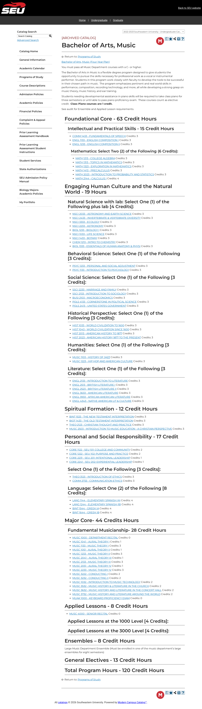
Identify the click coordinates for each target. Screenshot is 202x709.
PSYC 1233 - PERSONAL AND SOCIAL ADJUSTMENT (103, 265)
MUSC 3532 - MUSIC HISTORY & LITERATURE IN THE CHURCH (110, 586)
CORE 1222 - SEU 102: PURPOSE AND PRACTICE (98, 453)
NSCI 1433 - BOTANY (84, 238)
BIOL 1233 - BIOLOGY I (85, 230)
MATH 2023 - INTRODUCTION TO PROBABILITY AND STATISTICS (115, 174)
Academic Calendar (32, 68)
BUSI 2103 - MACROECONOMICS (92, 297)
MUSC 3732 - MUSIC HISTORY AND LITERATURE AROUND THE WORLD (116, 594)
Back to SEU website (189, 8)
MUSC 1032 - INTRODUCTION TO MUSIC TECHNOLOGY (106, 582)
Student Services (30, 160)
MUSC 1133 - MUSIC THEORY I (90, 545)
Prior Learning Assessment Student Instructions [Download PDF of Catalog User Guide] (32, 148)
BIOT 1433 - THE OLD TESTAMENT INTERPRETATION (101, 420)
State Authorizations (32, 169)
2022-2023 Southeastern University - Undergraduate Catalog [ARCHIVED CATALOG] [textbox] (154, 31)
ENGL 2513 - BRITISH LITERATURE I (93, 384)
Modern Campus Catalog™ (132, 702)
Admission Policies (31, 94)
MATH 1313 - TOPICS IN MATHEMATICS (99, 162)
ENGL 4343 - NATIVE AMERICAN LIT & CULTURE (101, 401)
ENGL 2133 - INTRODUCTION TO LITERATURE (100, 380)
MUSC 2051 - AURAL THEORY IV (91, 565)
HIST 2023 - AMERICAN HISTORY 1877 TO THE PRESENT (106, 337)
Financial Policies (30, 111)
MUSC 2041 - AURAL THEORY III (92, 557)
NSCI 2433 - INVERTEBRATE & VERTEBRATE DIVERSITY (106, 217)
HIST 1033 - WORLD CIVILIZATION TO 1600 (98, 325)
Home (82, 20)
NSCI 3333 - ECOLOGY (85, 221)
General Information (32, 59)
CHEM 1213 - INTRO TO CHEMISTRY (94, 242)
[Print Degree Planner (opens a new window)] (166, 39)
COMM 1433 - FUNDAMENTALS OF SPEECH (99, 136)
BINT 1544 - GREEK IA (85, 508)
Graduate (118, 20)
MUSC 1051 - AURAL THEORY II (91, 549)
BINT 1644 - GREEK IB (85, 512)
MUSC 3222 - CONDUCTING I (90, 574)
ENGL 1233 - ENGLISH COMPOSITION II (96, 144)
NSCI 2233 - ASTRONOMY (87, 226)
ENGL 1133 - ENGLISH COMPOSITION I (95, 140)
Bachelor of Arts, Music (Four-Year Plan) (86, 61)
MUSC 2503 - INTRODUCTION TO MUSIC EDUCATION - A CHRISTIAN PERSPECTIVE (120, 428)
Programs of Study (31, 77)
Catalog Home (28, 51)
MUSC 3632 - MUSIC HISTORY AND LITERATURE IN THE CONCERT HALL (116, 590)
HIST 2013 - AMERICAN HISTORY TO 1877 (97, 333)
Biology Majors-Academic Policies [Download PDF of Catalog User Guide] (31, 192)
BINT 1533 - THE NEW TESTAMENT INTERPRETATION (101, 416)
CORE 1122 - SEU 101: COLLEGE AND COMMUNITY (99, 449)
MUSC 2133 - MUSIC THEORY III (91, 561)
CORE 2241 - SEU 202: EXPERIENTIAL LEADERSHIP (100, 461)
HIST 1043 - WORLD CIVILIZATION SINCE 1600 (100, 329)
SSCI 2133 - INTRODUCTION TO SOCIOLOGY (99, 293)
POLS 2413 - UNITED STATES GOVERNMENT (99, 305)
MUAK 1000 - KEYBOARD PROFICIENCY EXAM (101, 598)
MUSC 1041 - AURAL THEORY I (91, 541)
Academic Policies (31, 102)
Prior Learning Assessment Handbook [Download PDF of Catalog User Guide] (34, 134)
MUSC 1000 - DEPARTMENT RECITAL (95, 537)
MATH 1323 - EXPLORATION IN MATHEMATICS (103, 166)
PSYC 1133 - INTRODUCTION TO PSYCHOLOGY (100, 269)
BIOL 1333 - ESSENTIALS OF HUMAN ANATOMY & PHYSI (106, 246)
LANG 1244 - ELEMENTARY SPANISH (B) (96, 504)
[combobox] (154, 31)
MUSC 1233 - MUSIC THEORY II (91, 553)
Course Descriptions (32, 85)
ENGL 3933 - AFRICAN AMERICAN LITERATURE (101, 396)
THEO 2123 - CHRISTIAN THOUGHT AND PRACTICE (100, 424)
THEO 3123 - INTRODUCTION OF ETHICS (97, 476)
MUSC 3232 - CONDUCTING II (90, 578)
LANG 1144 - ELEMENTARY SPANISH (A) (96, 500)
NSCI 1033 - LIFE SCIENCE (88, 234)
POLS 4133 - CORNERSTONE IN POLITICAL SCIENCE (104, 301)
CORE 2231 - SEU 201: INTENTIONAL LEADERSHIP (99, 457)
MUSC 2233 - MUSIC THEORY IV (91, 569)
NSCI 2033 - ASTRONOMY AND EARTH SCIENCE (102, 213)
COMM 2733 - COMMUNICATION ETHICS (97, 480)
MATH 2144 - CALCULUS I (91, 178)
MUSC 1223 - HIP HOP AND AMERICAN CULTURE (102, 361)
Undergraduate (99, 20)
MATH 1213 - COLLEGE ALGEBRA (95, 158)
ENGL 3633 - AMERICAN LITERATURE (95, 392)
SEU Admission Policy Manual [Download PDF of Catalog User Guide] (33, 179)
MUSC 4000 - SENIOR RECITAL (88, 613)
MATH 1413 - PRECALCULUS (93, 170)
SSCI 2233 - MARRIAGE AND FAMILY (94, 289)
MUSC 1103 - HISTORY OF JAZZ (91, 357)
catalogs (62, 702)
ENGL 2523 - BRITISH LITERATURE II (94, 388)
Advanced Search (28, 40)
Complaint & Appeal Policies (32, 121)
